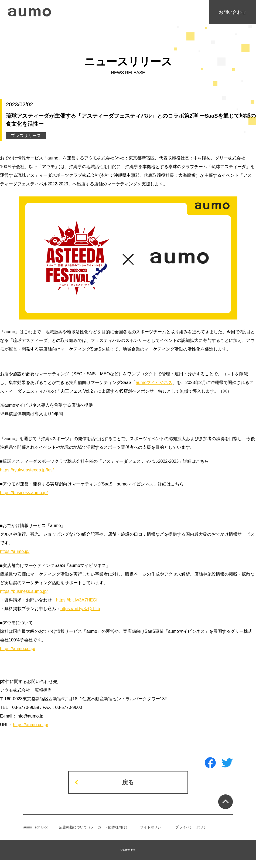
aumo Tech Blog (35, 827)
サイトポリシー (152, 827)
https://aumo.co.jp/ (17, 648)
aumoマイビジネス (154, 382)
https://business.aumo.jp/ (24, 492)
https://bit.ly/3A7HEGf (76, 600)
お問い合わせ (232, 12)
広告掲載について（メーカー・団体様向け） (94, 827)
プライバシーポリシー (192, 827)
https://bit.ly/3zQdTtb (80, 608)
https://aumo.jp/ (14, 551)
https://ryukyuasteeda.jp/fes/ (27, 470)
